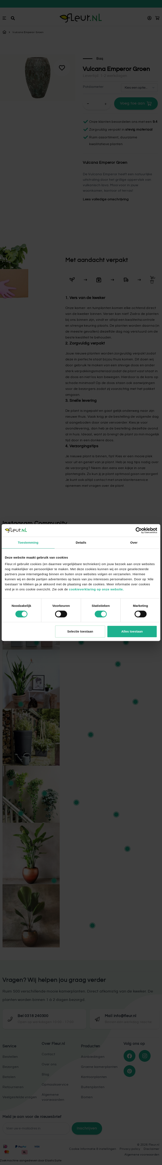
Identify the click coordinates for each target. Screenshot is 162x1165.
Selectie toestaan (80, 631)
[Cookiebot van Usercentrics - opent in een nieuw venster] (138, 530)
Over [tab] (134, 542)
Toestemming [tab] (28, 542)
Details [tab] (81, 542)
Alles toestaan (132, 631)
